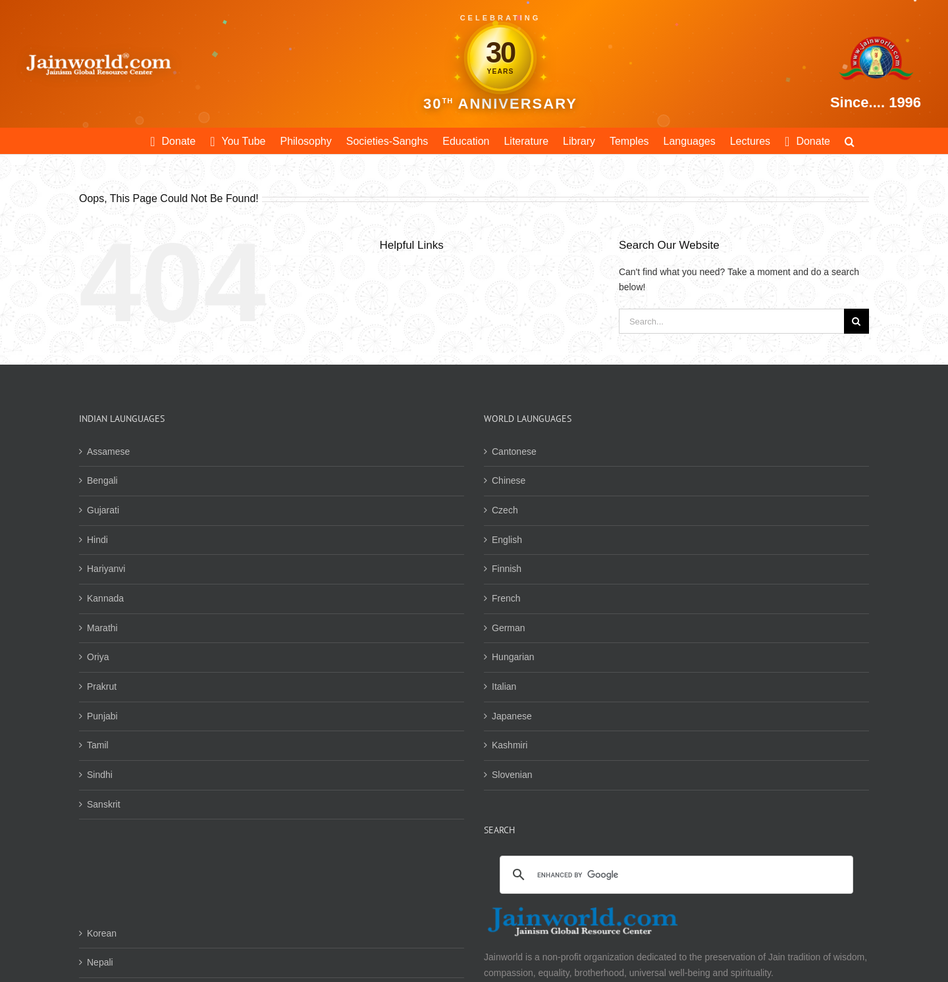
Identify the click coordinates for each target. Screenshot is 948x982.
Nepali (100, 962)
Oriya (98, 657)
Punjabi (102, 716)
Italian (504, 686)
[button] (850, 141)
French (506, 598)
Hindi (97, 539)
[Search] (856, 321)
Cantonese (514, 451)
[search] (674, 875)
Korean (102, 933)
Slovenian (512, 774)
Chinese (508, 480)
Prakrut (102, 686)
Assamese (108, 451)
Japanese (512, 716)
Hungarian (513, 657)
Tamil (98, 745)
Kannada (105, 598)
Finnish (506, 568)
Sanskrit (103, 804)
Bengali (102, 480)
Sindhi (100, 774)
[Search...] (731, 321)
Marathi (102, 628)
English (507, 539)
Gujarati (103, 510)
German (508, 628)
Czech (505, 510)
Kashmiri (509, 745)
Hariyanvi (106, 568)
